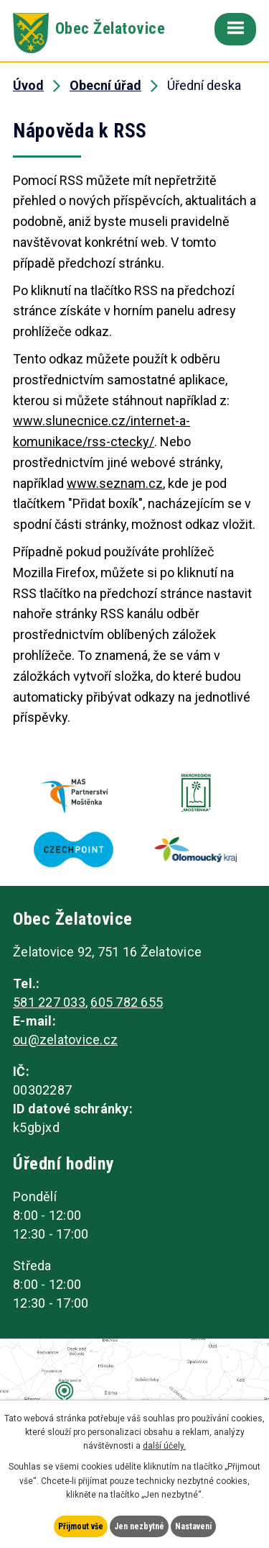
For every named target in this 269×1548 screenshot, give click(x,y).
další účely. (164, 1446)
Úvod (28, 85)
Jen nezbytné (139, 1526)
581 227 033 (49, 1002)
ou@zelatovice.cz (65, 1039)
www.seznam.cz (115, 483)
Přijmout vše (80, 1526)
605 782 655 (126, 1002)
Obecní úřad (105, 85)
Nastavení (193, 1526)
